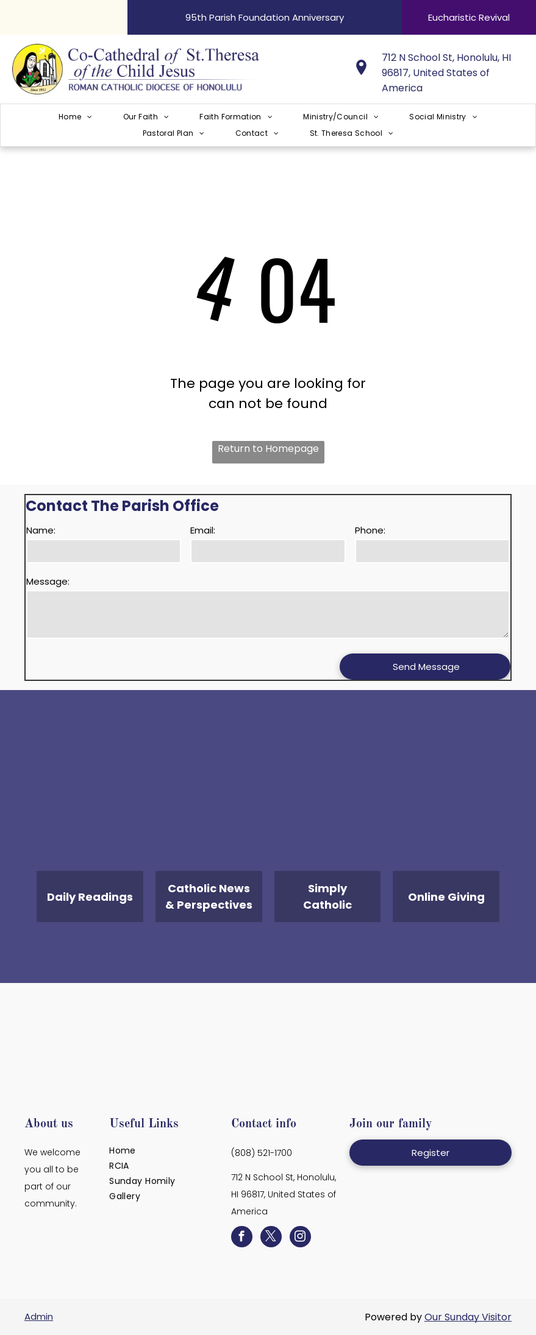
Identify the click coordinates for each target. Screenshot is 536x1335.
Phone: (370, 530)
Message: (48, 581)
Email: (202, 530)
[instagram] (300, 1238)
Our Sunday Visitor (468, 1317)
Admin (38, 1316)
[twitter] (271, 1238)
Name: (40, 530)
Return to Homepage (268, 449)
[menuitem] (75, 117)
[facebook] (241, 1238)
